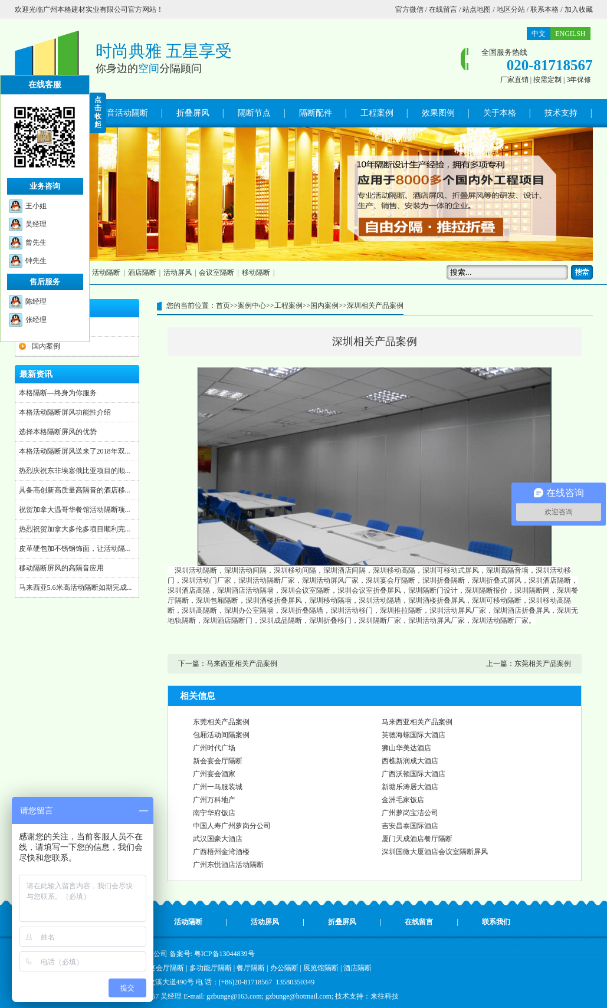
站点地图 (476, 9)
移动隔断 (256, 272)
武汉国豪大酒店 (217, 839)
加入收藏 (579, 9)
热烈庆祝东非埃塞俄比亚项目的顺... (74, 471)
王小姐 (36, 206)
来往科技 (384, 996)
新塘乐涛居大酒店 (410, 787)
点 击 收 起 (97, 112)
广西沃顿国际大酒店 (413, 774)
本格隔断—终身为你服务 (58, 393)
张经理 (36, 320)
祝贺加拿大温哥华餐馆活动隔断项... (74, 509)
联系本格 (544, 9)
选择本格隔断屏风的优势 (58, 432)
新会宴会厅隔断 (217, 761)
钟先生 (36, 261)
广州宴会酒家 (214, 774)
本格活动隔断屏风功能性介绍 (65, 412)
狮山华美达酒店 (406, 748)
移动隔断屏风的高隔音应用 (61, 568)
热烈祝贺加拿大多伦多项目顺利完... (74, 529)
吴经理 (36, 224)
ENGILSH (570, 33)
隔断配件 (315, 113)
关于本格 (499, 113)
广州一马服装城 (217, 787)
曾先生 (36, 242)
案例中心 (252, 305)
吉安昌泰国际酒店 (410, 826)
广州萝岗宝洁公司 (410, 813)
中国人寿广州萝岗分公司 (232, 826)
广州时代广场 (214, 748)
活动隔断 (106, 272)
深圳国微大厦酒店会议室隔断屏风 (435, 852)
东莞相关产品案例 (542, 663)
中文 (538, 33)
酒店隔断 (142, 272)
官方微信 (409, 9)
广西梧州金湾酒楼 (221, 852)
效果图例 (438, 113)
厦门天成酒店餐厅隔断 (417, 839)
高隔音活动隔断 (119, 113)
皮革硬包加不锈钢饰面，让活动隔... (74, 548)
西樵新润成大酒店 (410, 761)
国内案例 (46, 346)
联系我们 (496, 922)
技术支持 (561, 113)
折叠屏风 (192, 113)
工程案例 (376, 113)
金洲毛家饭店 (403, 800)
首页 (223, 305)
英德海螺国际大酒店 (413, 735)
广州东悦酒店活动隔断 (228, 865)
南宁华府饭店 (214, 813)
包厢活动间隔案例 (221, 735)
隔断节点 (254, 113)
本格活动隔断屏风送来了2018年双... (74, 451)
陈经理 (36, 301)
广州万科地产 (214, 800)
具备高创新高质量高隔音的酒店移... (74, 490)
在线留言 (443, 9)
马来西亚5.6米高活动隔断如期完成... (75, 587)
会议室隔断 (216, 272)
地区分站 (511, 9)
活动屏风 (177, 272)
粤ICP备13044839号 (224, 954)
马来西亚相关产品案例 (241, 663)
